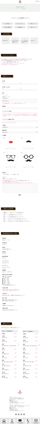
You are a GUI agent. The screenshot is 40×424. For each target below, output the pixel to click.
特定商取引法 (20, 27)
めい (29, 89)
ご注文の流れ (7, 23)
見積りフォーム (32, 23)
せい (11, 89)
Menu (37, 1)
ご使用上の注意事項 (7, 27)
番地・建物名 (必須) (20, 101)
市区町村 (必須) (20, 99)
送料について (33, 27)
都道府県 (6, 96)
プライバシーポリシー (20, 23)
